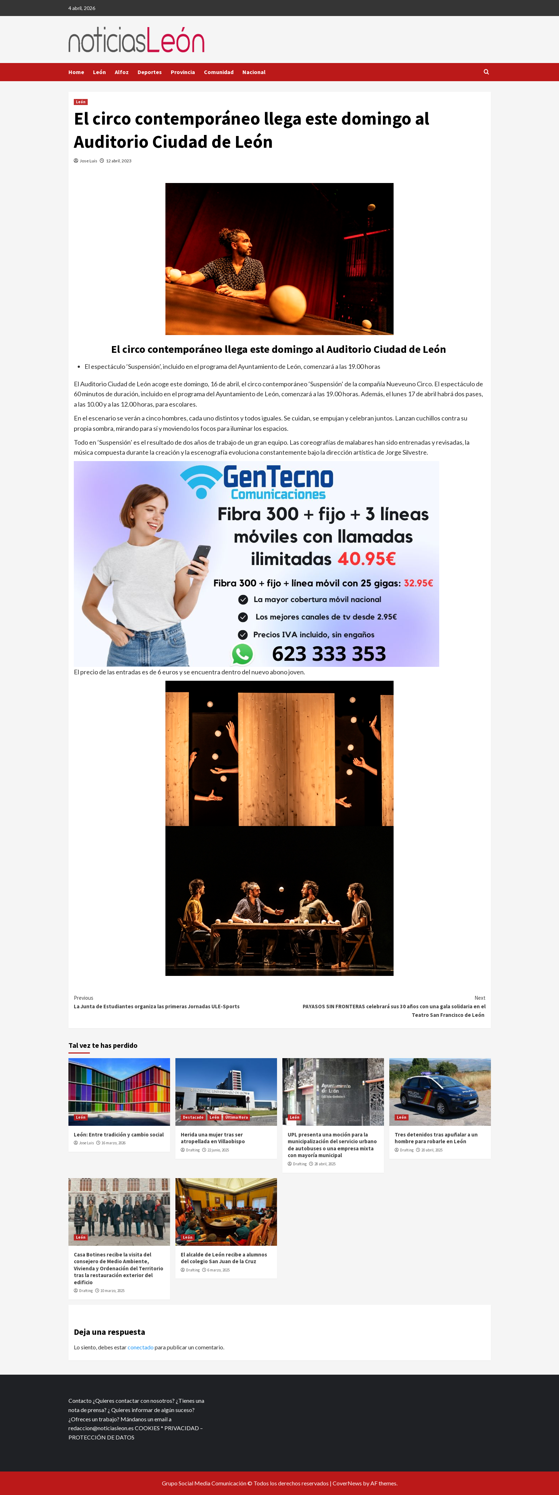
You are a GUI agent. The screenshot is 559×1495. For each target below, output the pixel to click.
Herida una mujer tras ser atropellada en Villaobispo (213, 1138)
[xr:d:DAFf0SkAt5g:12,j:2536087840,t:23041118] (256, 563)
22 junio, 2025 (218, 1150)
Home (76, 71)
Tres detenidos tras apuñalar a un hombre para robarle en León (436, 1138)
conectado (141, 1347)
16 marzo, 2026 (113, 1142)
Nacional (254, 71)
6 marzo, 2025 (218, 1269)
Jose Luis (88, 160)
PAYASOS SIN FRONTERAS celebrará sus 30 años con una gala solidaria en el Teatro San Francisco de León (383, 1006)
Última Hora (236, 1117)
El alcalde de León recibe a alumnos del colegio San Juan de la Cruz (224, 1258)
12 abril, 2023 (119, 160)
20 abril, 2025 (431, 1150)
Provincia (183, 71)
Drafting (193, 1150)
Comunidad (219, 71)
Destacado (193, 1117)
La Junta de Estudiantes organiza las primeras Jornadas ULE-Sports (177, 1002)
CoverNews (347, 1483)
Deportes (150, 71)
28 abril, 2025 (324, 1163)
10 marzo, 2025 (112, 1290)
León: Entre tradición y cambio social (119, 1134)
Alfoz (122, 71)
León (99, 71)
